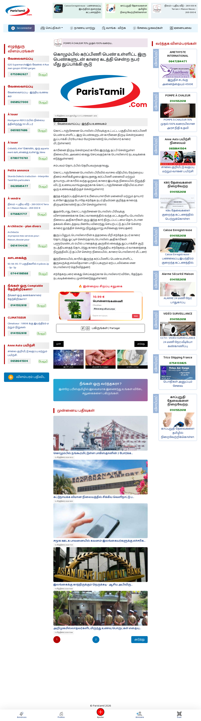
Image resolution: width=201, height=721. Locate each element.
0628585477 (19, 186)
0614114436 (19, 245)
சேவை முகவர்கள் (148, 28)
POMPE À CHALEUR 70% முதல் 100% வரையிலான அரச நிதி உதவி (178, 124)
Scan (179, 715)
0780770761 (19, 158)
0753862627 (19, 74)
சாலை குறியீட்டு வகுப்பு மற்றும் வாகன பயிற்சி (177, 169)
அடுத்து (141, 344)
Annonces (21, 715)
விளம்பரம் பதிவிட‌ (26, 377)
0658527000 (19, 102)
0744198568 (19, 273)
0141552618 (18, 305)
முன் (58, 344)
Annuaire (139, 715)
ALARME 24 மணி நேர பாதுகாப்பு (178, 300)
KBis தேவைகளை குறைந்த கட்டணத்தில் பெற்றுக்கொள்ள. (178, 214)
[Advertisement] (26, 442)
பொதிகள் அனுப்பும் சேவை (177, 384)
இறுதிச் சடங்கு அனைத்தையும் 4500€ (177, 82)
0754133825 (177, 363)
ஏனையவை (180, 28)
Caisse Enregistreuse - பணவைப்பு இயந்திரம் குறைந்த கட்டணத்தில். (178, 258)
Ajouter (100, 715)
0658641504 (19, 361)
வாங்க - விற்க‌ (114, 28)
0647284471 (178, 61)
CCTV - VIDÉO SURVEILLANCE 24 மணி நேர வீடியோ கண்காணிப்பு (177, 342)
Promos (61, 715)
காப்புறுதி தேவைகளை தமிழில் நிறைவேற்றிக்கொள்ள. (178, 433)
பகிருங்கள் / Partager (100, 328)
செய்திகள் (50, 28)
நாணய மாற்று (82, 28)
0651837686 (18, 130)
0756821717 (18, 214)
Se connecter (21, 28)
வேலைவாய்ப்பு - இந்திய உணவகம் (80, 122)
